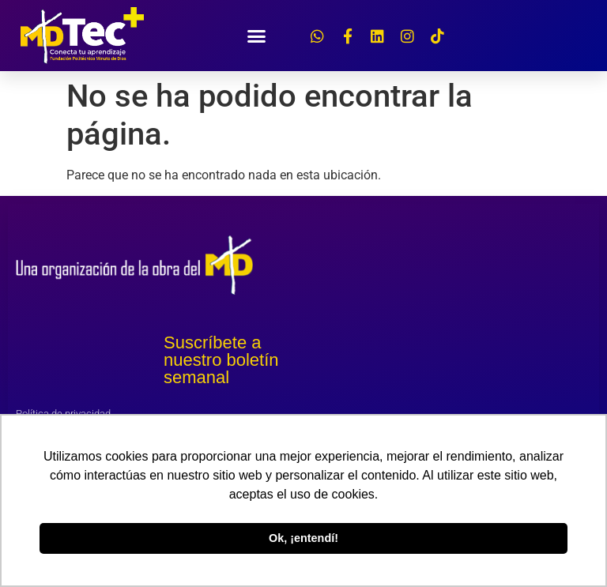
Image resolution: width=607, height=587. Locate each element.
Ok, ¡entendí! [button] (303, 538)
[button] (257, 36)
